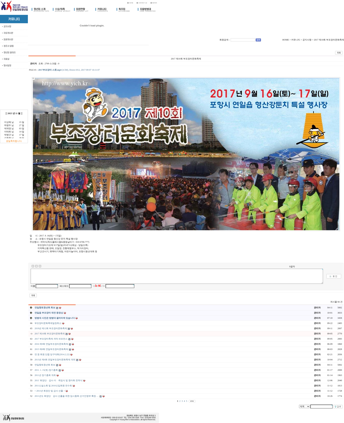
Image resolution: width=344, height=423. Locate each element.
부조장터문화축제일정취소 (48, 323)
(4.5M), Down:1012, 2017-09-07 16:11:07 (69, 70)
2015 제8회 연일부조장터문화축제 (52, 349)
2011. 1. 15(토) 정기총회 (46, 370)
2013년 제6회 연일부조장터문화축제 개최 (55, 359)
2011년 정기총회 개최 (45, 375)
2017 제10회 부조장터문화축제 (50, 333)
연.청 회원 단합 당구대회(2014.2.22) (52, 354)
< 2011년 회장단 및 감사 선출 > (50, 391)
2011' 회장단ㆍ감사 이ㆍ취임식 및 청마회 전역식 (59, 380)
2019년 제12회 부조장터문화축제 (51, 328)
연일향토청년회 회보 (45, 365)
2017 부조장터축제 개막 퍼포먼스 (51, 339)
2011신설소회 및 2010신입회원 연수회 (53, 385)
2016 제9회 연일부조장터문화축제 (52, 344)
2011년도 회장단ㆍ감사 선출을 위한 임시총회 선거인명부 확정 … (67, 396)
